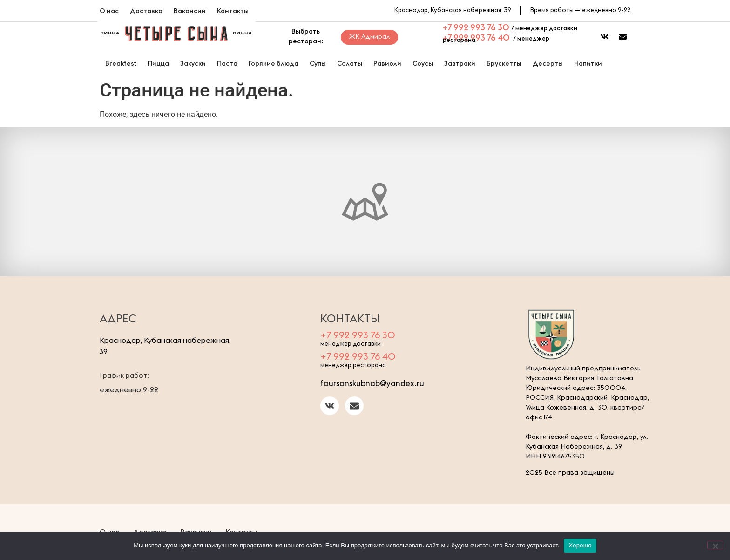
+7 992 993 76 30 (476, 27)
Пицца (158, 63)
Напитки (588, 63)
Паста (227, 63)
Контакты (233, 11)
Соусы (422, 63)
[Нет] (715, 545)
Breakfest (120, 63)
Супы (318, 63)
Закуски (193, 63)
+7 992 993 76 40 (476, 37)
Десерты (548, 63)
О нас (109, 11)
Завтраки (459, 63)
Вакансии (190, 11)
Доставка (146, 11)
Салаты (349, 63)
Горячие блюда (273, 63)
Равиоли (387, 63)
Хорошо (579, 545)
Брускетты (504, 63)
